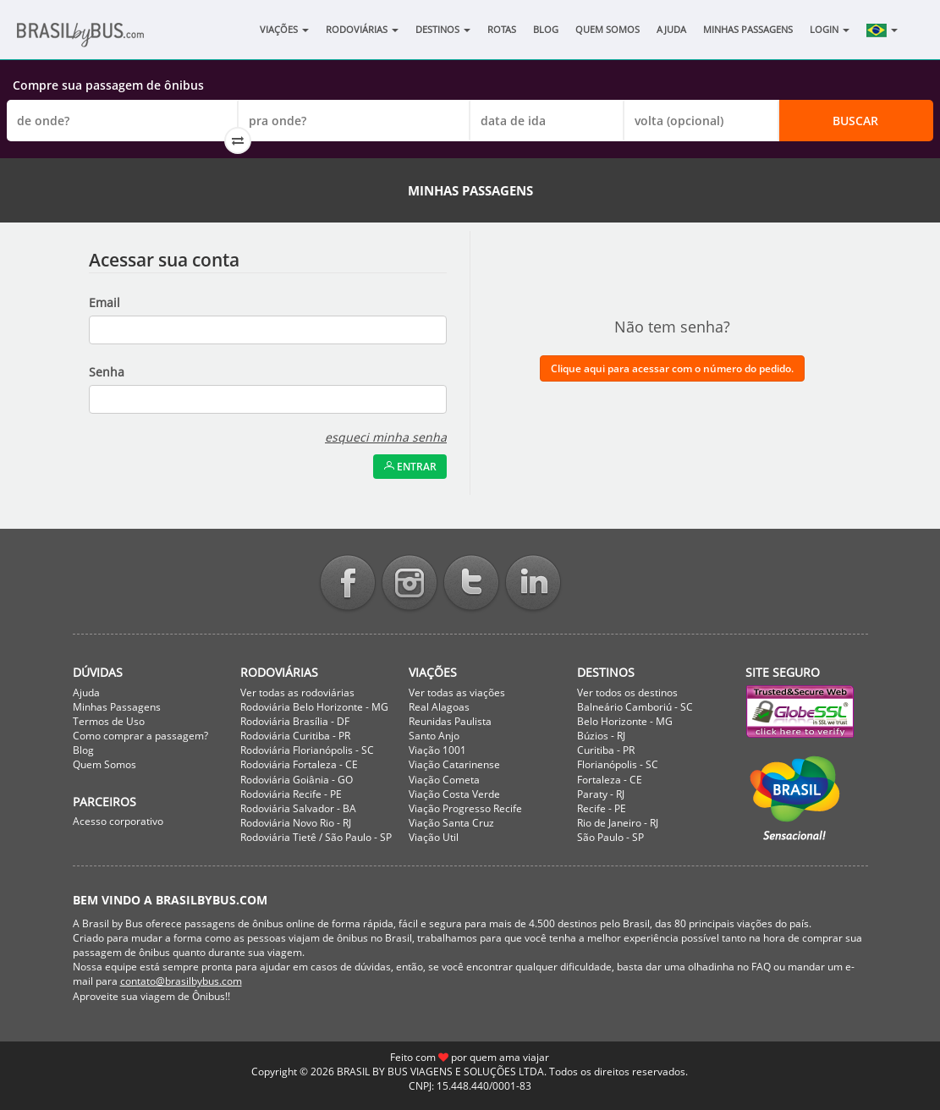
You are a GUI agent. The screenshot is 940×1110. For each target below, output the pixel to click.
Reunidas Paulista (450, 721)
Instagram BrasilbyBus (409, 584)
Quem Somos (607, 29)
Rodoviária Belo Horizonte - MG (314, 707)
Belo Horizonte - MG (625, 721)
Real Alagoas (439, 707)
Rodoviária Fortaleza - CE (299, 764)
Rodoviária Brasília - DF (294, 721)
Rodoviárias (362, 29)
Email (104, 302)
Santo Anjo (434, 735)
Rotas (501, 29)
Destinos (442, 29)
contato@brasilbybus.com (181, 981)
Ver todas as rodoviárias (297, 692)
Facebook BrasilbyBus (347, 584)
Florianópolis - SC (617, 764)
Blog (545, 29)
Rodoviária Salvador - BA (298, 808)
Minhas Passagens (748, 29)
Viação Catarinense (454, 764)
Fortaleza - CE (609, 779)
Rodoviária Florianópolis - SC (307, 750)
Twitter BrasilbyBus (471, 584)
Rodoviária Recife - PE (291, 794)
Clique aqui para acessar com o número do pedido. (672, 368)
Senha (106, 372)
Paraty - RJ (600, 794)
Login (829, 29)
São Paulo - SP (610, 837)
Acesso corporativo (118, 821)
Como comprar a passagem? (140, 735)
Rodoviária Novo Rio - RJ (295, 823)
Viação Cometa (444, 779)
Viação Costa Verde (454, 794)
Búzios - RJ (601, 735)
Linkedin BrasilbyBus (533, 584)
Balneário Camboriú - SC (635, 707)
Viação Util (434, 837)
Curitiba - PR (606, 750)
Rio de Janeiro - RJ (617, 823)
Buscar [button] (855, 121)
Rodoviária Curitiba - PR (295, 735)
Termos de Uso (109, 721)
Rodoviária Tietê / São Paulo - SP (316, 837)
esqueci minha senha (386, 437)
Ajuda (671, 29)
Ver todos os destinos (627, 692)
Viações (284, 29)
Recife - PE (601, 808)
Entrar (410, 466)
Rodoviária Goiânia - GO (296, 779)
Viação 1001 (437, 750)
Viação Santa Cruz (451, 823)
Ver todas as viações (457, 692)
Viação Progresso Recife (465, 808)
